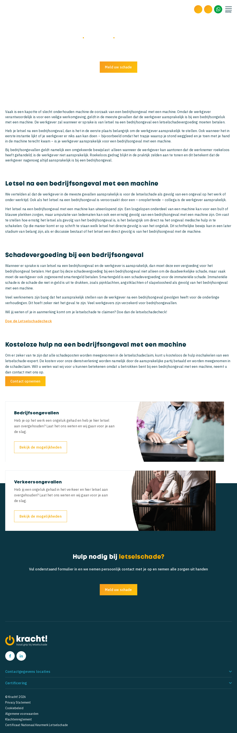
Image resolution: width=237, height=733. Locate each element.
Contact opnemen (25, 381)
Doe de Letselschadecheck (28, 321)
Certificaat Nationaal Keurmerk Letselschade (36, 725)
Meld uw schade (118, 67)
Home (77, 37)
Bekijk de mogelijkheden (41, 447)
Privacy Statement (18, 702)
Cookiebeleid (14, 708)
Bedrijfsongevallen (98, 37)
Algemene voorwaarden (21, 714)
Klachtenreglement (18, 719)
